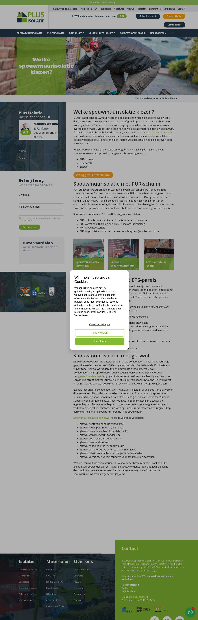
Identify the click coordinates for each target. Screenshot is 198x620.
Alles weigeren (99, 332)
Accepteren (99, 341)
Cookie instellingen (99, 324)
